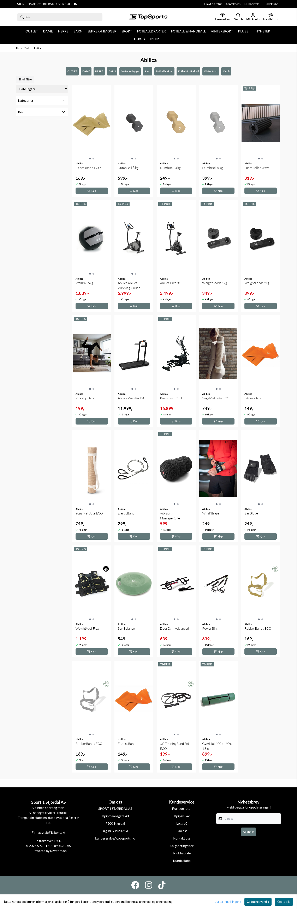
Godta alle (283, 901)
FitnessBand (253, 398)
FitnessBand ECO (88, 168)
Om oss (182, 831)
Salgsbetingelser (182, 846)
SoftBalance (126, 628)
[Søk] (60, 17)
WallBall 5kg (84, 283)
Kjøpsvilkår (182, 816)
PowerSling (210, 628)
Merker (157, 39)
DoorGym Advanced (174, 628)
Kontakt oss (232, 4)
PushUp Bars (85, 398)
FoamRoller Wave (256, 168)
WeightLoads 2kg (256, 283)
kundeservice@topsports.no (115, 838)
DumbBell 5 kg (212, 168)
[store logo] (148, 17)
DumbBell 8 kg (128, 168)
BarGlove (251, 513)
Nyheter (262, 31)
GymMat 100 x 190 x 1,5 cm (217, 746)
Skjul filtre (25, 79)
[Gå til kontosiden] (253, 17)
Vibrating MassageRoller (170, 515)
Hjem (19, 48)
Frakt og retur (213, 4)
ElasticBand (126, 513)
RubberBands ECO (257, 628)
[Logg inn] (222, 17)
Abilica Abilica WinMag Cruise (129, 285)
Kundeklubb (270, 4)
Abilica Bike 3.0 (170, 283)
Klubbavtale (251, 4)
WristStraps (210, 513)
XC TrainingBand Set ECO (174, 746)
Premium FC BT (171, 398)
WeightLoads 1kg (214, 283)
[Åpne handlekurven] (270, 17)
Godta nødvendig (258, 901)
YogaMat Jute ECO (216, 398)
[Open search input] (238, 17)
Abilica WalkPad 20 (131, 398)
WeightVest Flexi (88, 628)
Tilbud (139, 39)
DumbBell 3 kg (170, 168)
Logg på (181, 823)
